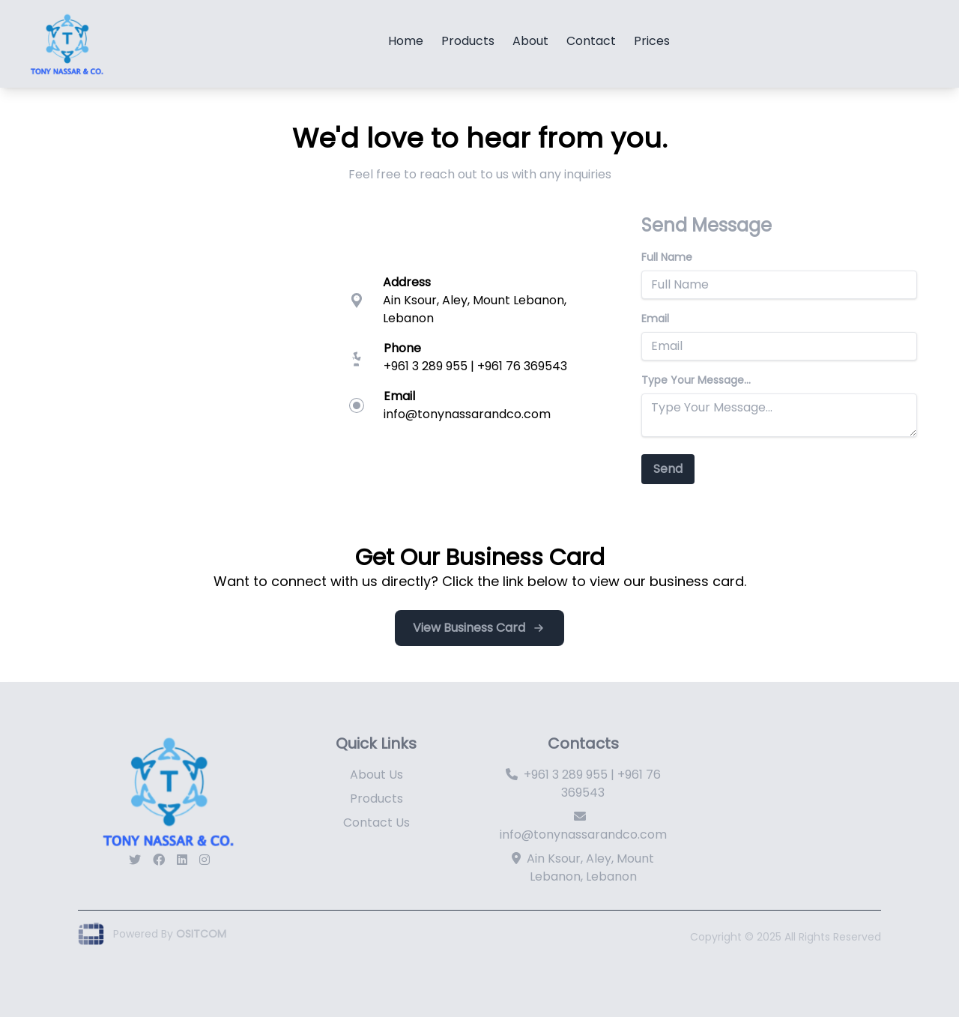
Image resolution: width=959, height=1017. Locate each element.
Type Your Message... (696, 379)
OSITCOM (201, 933)
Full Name (666, 257)
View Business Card (479, 627)
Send (668, 468)
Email (655, 318)
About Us (376, 774)
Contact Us (376, 822)
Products (376, 798)
